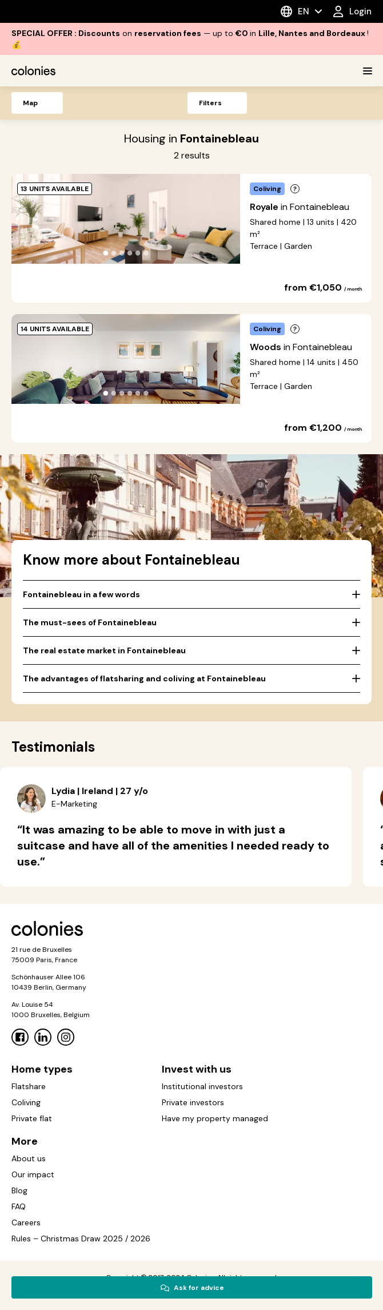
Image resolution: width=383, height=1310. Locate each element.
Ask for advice (192, 1287)
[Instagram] (65, 1037)
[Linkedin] (42, 1037)
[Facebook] (20, 1037)
